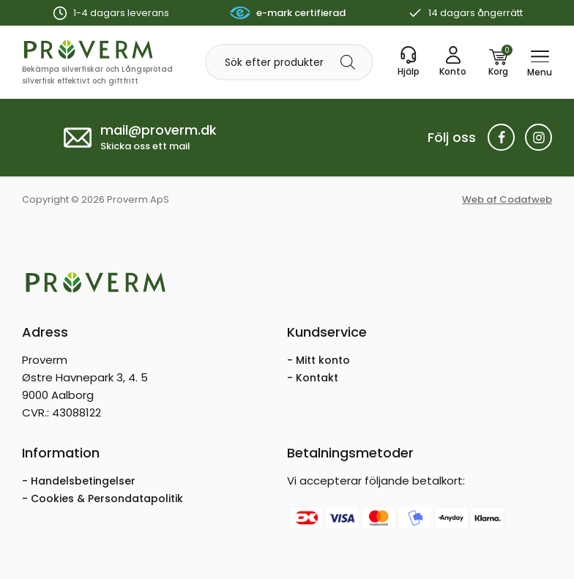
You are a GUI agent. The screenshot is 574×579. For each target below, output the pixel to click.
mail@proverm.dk (158, 130)
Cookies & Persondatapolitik (107, 498)
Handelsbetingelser (83, 481)
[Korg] (498, 62)
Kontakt (317, 377)
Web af (507, 199)
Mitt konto (323, 360)
